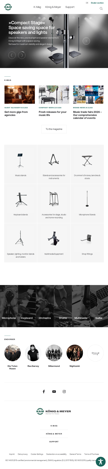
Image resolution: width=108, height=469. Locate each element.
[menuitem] (37, 7)
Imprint (12, 454)
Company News (46, 108)
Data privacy (23, 454)
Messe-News (79, 108)
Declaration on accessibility (56, 454)
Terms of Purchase (91, 454)
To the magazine (54, 129)
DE (87, 3)
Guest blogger (12, 108)
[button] (101, 462)
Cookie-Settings (37, 454)
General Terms (75, 454)
